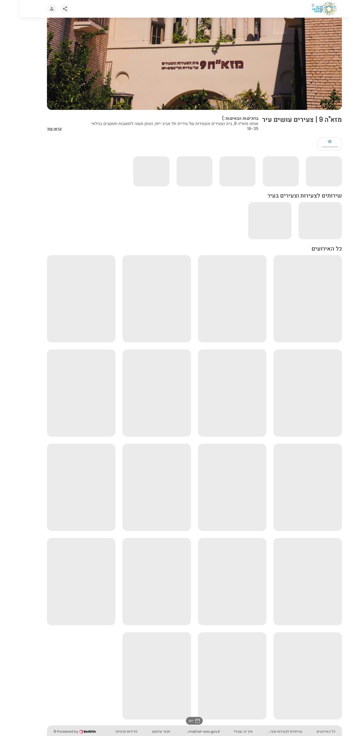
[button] (174, 721)
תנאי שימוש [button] (141, 731)
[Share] (45, 8)
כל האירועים (306, 731)
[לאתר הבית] (304, 8)
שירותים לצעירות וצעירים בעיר (259, 731)
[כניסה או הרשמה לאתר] (32, 8)
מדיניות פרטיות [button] (107, 731)
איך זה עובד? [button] (223, 731)
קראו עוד (34, 129)
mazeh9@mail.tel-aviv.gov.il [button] (175, 731)
